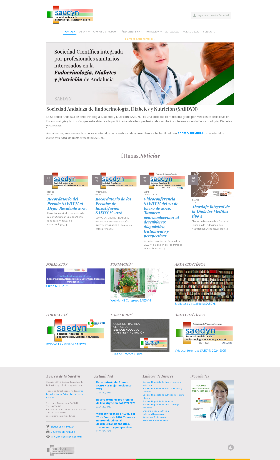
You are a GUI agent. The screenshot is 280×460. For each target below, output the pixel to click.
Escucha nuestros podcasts (66, 437)
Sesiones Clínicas (151, 195)
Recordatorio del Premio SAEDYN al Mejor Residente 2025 (67, 204)
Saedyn (83, 31)
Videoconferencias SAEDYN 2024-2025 (200, 351)
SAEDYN (50, 195)
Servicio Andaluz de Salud (155, 420)
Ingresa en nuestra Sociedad (213, 15)
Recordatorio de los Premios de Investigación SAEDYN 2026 (113, 206)
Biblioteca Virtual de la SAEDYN (195, 304)
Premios (50, 192)
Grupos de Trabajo (104, 31)
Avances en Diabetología (154, 417)
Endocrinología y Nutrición (156, 410)
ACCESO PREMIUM (190, 133)
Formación (152, 31)
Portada (69, 31)
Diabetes (195, 200)
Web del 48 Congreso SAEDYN (131, 300)
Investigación (101, 192)
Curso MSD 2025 (57, 286)
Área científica (131, 31)
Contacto (209, 31)
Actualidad (172, 31)
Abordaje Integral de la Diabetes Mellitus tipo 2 (211, 211)
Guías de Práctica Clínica (126, 354)
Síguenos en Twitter (62, 426)
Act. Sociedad (191, 31)
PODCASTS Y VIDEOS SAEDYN (66, 344)
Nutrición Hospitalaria (153, 414)
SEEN (194, 203)
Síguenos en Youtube (63, 431)
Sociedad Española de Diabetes (158, 401)
